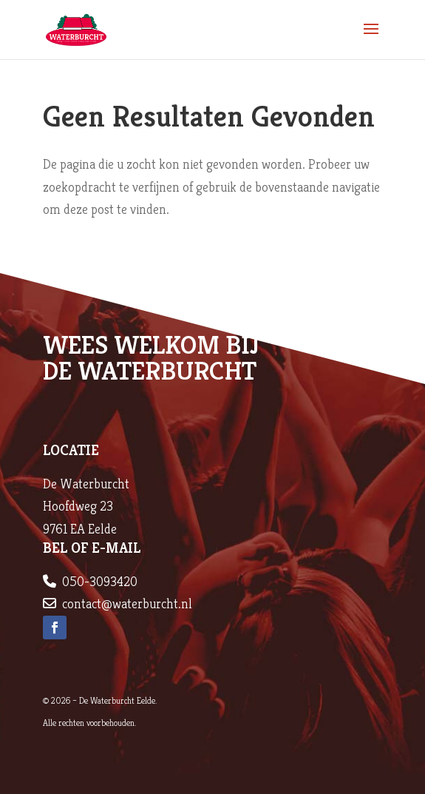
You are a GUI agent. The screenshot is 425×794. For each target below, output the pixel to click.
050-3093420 (99, 581)
